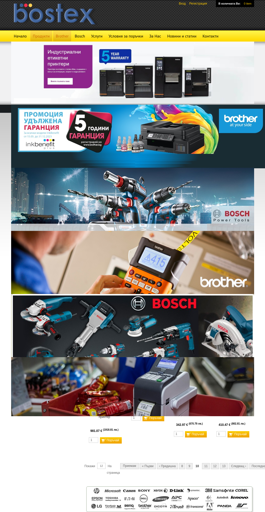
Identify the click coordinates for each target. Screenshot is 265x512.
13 (224, 466)
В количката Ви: (229, 3)
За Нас (155, 36)
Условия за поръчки (126, 36)
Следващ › (238, 466)
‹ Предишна (167, 466)
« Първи (148, 466)
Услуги (97, 36)
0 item (248, 3)
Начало (20, 36)
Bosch (80, 36)
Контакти (210, 36)
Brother (62, 36)
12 (214, 466)
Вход (182, 3)
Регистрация (198, 3)
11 (206, 466)
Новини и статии (181, 36)
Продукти (41, 36)
